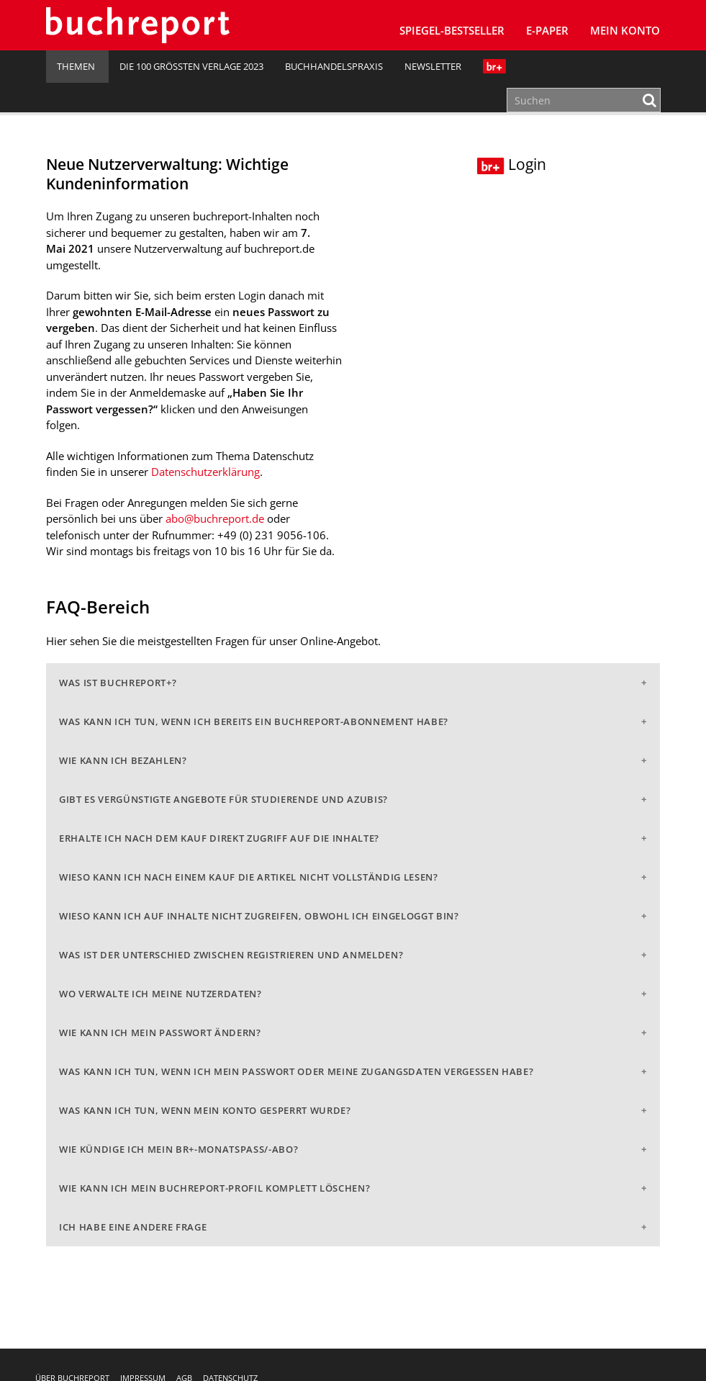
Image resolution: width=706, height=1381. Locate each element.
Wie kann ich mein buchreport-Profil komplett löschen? (214, 1188)
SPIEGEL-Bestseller (451, 30)
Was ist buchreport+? (117, 682)
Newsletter (432, 66)
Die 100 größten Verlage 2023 (191, 66)
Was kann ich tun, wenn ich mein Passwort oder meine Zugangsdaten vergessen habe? (296, 1071)
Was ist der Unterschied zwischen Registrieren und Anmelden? (231, 954)
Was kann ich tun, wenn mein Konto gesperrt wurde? (205, 1110)
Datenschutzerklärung (205, 471)
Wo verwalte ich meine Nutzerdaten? (160, 993)
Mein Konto (625, 30)
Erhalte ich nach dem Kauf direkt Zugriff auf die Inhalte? (219, 838)
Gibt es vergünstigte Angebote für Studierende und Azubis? (223, 799)
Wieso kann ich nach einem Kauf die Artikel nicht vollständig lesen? (248, 877)
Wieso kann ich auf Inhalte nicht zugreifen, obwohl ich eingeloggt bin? (259, 915)
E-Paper (547, 30)
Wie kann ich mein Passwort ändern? (160, 1032)
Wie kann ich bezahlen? (123, 760)
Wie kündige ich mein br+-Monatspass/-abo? (178, 1149)
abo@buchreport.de (215, 518)
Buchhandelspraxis (334, 66)
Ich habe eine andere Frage (133, 1226)
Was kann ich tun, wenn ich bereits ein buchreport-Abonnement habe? (253, 721)
